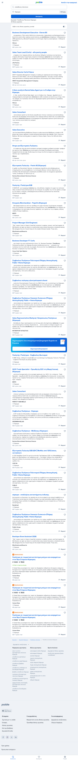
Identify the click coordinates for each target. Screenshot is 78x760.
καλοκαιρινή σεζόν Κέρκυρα (38, 651)
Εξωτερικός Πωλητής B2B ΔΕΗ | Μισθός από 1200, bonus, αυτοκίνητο (34, 452)
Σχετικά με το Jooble (8, 720)
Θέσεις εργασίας (7, 725)
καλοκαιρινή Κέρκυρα (36, 653)
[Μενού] (2, 2)
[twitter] (11, 737)
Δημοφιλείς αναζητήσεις (21, 644)
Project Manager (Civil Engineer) (24, 223)
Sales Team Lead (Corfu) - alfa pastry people (29, 52)
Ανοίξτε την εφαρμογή (69, 2)
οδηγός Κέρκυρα (34, 680)
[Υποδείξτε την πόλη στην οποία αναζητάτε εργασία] (39, 12)
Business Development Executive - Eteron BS (29, 32)
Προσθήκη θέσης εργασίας (35, 722)
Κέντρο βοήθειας (7, 728)
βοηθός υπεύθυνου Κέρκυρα (20, 672)
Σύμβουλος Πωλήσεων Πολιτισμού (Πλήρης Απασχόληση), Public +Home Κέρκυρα (34, 262)
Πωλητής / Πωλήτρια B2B (22, 185)
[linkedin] (15, 737)
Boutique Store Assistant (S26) (24, 536)
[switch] (64, 26)
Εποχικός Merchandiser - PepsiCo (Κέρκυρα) (29, 203)
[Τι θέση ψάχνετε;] (39, 7)
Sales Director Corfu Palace (23, 72)
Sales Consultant (19, 112)
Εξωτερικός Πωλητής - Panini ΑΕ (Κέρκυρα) (29, 165)
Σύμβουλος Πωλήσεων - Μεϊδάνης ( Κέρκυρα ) (30, 431)
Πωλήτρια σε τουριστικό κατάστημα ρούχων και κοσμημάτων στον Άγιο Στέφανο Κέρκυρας (36, 558)
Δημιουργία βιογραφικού (39, 349)
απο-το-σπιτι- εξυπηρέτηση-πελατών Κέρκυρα (19, 652)
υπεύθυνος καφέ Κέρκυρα (19, 661)
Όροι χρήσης (5, 746)
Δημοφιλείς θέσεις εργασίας (56, 651)
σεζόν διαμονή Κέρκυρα (37, 662)
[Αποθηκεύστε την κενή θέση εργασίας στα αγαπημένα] (65, 33)
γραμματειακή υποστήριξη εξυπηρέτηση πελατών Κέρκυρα (19, 684)
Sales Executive (18, 130)
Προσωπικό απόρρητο (8, 749)
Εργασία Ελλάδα (7, 731)
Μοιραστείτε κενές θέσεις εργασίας (38, 720)
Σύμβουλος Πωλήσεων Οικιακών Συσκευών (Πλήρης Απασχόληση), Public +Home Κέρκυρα (32, 516)
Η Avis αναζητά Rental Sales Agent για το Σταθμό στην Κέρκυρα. (33, 91)
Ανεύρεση (39, 16)
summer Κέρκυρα (35, 656)
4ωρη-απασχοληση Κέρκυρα (38, 665)
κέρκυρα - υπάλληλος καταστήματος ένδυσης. (30, 495)
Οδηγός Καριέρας (56, 722)
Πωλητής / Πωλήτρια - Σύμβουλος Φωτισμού (29, 355)
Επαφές (4, 722)
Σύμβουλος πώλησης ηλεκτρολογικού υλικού (29, 280)
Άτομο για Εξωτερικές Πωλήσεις (25, 146)
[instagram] (7, 737)
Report (61, 47)
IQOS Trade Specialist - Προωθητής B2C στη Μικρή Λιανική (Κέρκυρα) (35, 370)
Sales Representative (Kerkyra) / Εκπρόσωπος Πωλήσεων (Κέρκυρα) (34, 319)
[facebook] (3, 737)
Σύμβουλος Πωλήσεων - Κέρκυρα (25, 411)
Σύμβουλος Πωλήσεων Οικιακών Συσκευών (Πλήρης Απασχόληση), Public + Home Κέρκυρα (32, 299)
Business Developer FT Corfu (23, 241)
